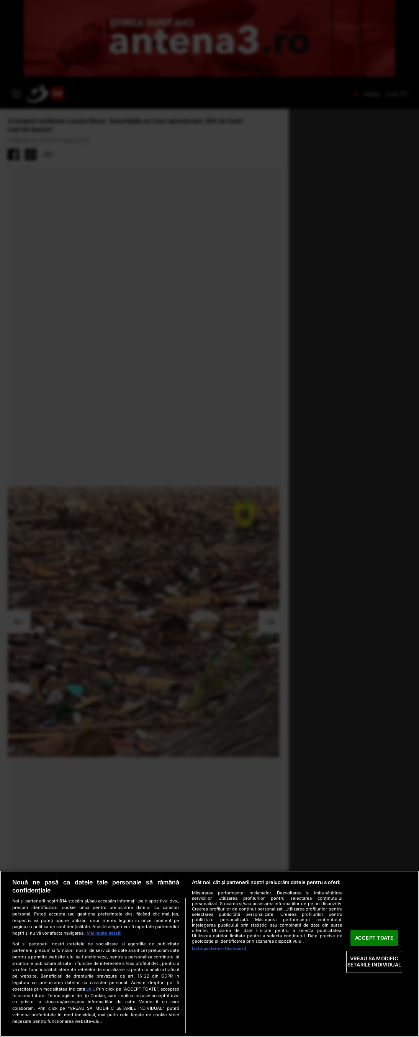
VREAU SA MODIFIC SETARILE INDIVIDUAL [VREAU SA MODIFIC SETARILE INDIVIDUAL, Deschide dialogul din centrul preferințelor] (374, 962)
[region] (209, 954)
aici (90, 989)
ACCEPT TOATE (374, 938)
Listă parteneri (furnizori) (219, 948)
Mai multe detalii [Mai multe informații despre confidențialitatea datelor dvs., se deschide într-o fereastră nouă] (104, 933)
